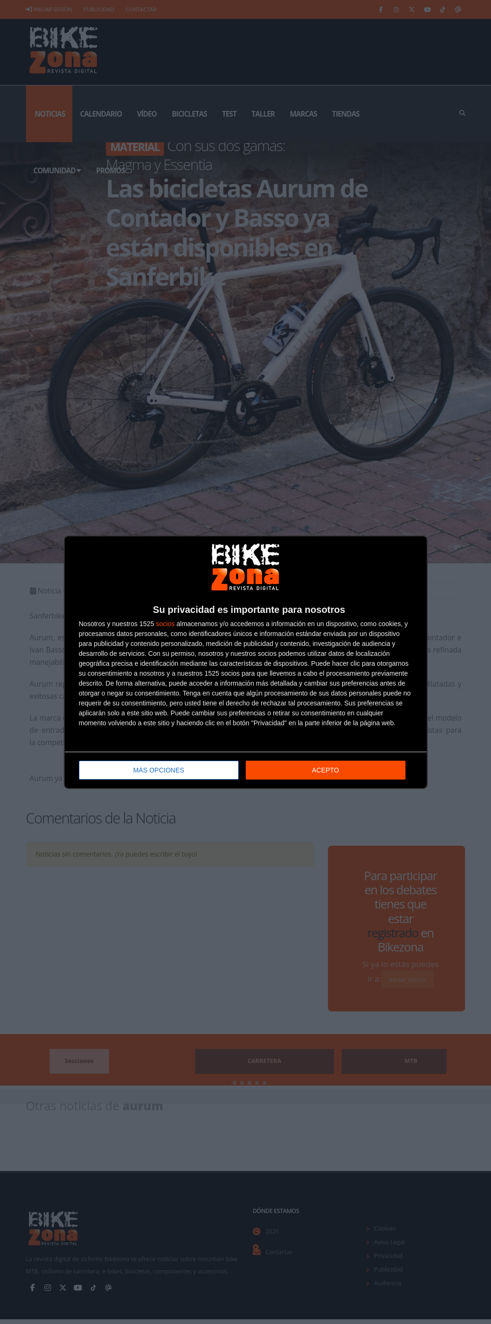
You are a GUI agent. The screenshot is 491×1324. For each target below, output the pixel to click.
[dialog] (246, 662)
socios (165, 623)
